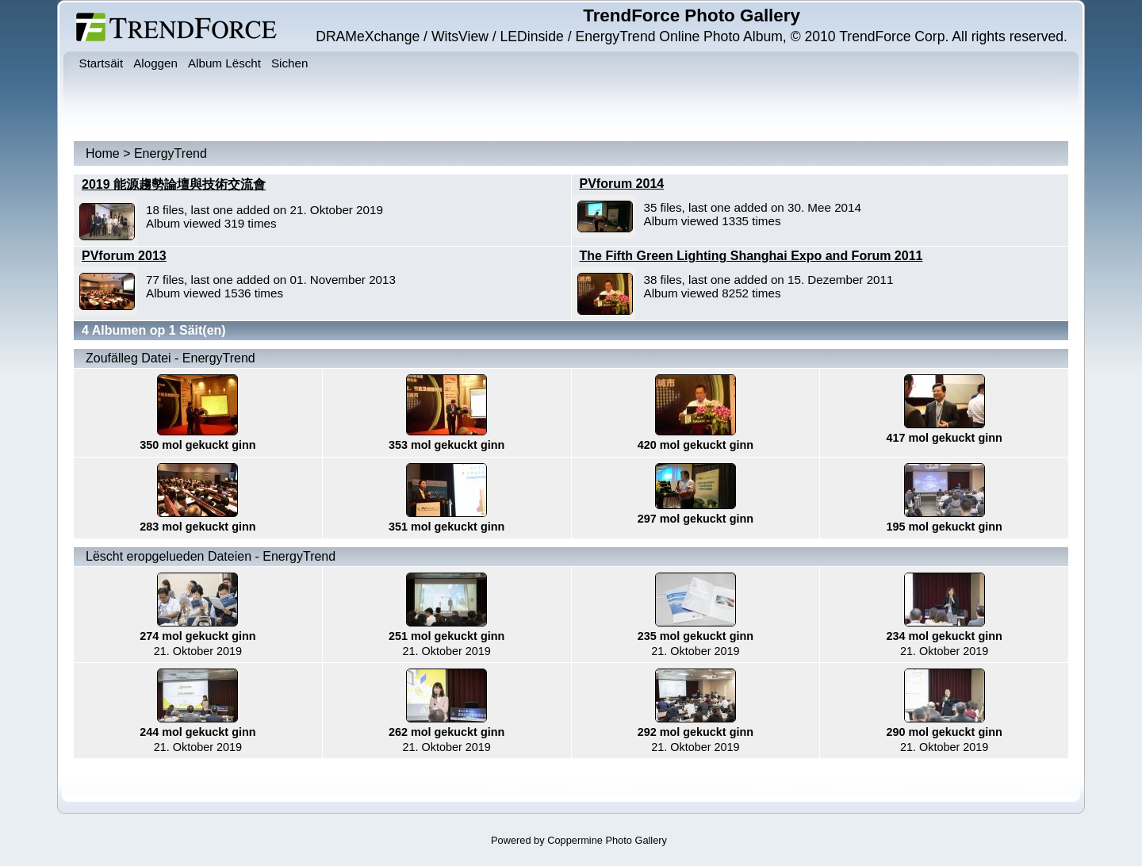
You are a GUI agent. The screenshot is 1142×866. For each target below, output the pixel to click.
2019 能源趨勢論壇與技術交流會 (174, 184)
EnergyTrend (170, 153)
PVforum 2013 (124, 255)
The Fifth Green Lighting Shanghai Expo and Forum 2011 (751, 255)
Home (103, 153)
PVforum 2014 (622, 183)
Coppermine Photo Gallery (607, 840)
